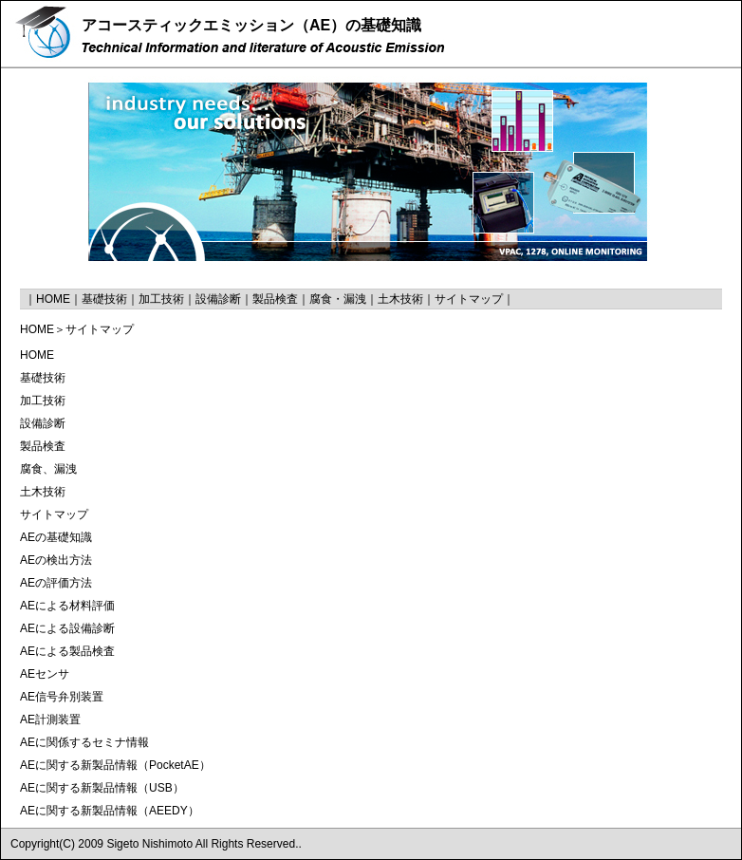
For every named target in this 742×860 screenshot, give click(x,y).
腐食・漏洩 (337, 299)
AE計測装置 (50, 719)
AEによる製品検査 (67, 651)
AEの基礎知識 (56, 537)
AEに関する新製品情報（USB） (102, 788)
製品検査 (275, 299)
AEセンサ (44, 674)
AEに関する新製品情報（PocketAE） (115, 765)
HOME (53, 299)
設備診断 (218, 299)
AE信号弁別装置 (61, 696)
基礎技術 (104, 299)
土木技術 (400, 299)
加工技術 (161, 299)
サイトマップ (469, 299)
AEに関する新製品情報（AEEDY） (109, 810)
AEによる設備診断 (67, 628)
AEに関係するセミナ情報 (84, 742)
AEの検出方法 (56, 560)
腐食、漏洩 (48, 469)
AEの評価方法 (56, 582)
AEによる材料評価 (67, 605)
